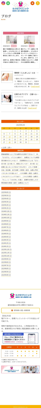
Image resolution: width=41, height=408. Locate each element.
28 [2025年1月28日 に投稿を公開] (9, 142)
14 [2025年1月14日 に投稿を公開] (9, 136)
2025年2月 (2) (6, 205)
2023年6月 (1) (6, 268)
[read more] (35, 86)
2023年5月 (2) (6, 272)
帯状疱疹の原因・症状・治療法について (15, 183)
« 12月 (3, 147)
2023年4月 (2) (6, 275)
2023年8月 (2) (6, 262)
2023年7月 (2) (6, 265)
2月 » (9, 147)
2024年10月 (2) (6, 217)
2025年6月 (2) (6, 192)
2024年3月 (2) (6, 240)
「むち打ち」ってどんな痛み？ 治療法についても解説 (20, 157)
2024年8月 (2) (6, 224)
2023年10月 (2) (6, 256)
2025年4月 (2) (6, 198)
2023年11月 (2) (6, 252)
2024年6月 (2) (6, 230)
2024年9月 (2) (6, 221)
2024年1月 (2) (6, 246)
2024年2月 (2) (6, 243)
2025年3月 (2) (6, 202)
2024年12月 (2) (6, 211)
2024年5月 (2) (6, 233)
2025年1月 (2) (6, 208)
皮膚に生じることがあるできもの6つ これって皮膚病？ (20, 167)
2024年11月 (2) (6, 214)
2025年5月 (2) (6, 195)
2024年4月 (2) (6, 237)
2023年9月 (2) (6, 259)
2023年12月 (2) (6, 249)
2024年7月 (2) (6, 227)
